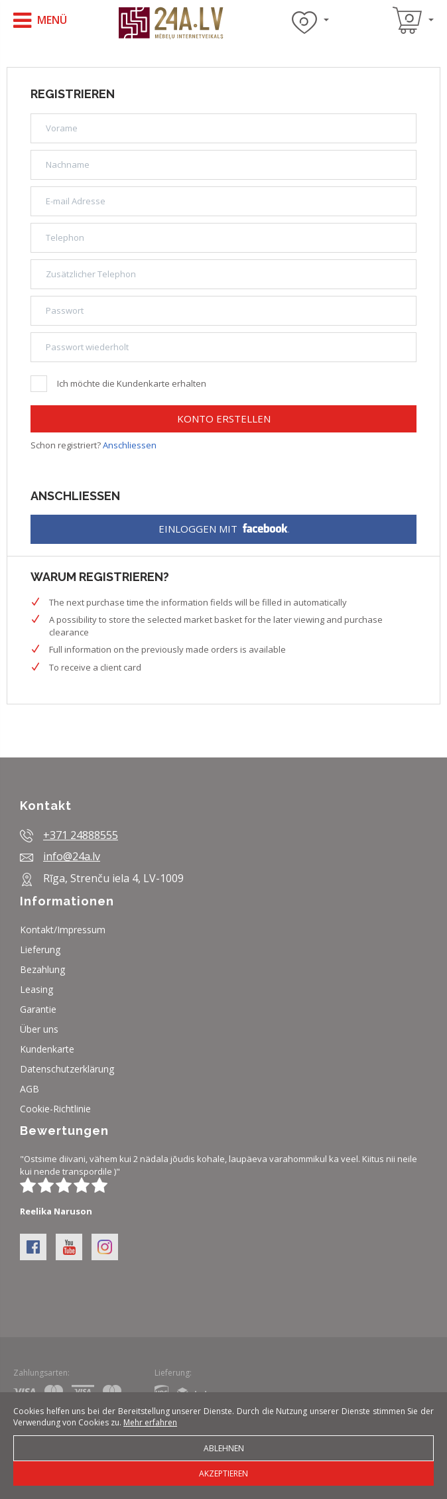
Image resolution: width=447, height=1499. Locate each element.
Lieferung (40, 949)
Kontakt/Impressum (62, 929)
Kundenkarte (47, 1049)
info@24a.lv (71, 856)
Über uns (39, 1029)
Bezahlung (42, 969)
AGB (29, 1088)
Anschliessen (130, 445)
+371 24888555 (80, 835)
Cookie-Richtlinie (55, 1108)
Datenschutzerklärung (67, 1069)
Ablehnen (224, 1448)
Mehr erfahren (150, 1422)
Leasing (36, 989)
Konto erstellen (224, 418)
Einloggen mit (224, 528)
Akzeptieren (223, 1473)
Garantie (38, 1009)
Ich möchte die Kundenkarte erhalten (118, 382)
